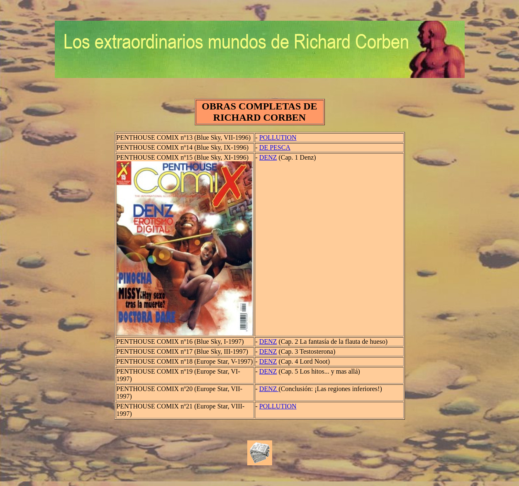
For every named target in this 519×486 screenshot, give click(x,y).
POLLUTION (278, 137)
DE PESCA (274, 147)
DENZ (268, 157)
